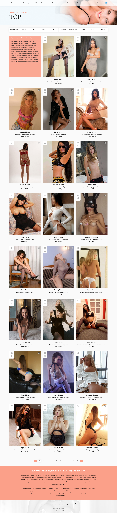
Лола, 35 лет (25, 237)
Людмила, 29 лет (92, 448)
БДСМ (36, 3)
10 (77, 461)
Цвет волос (63, 29)
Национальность (73, 29)
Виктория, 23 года (91, 237)
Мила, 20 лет (25, 395)
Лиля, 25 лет (91, 132)
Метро (92, 29)
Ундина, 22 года (58, 185)
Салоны (54, 3)
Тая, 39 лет (25, 290)
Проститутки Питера (58, 510)
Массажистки (45, 3)
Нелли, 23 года (92, 290)
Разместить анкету (82, 3)
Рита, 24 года (91, 342)
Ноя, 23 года (58, 395)
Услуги (83, 29)
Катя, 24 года (25, 342)
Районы (103, 29)
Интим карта (70, 3)
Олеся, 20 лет (58, 132)
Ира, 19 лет (92, 185)
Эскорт (61, 3)
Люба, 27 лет (91, 79)
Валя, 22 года (58, 237)
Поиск (92, 3)
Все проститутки (15, 3)
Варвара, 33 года (92, 395)
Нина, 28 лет (58, 448)
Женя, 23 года (25, 185)
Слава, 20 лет (58, 342)
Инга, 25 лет (58, 79)
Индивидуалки (27, 3)
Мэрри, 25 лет (58, 290)
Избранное (100, 3)
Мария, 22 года (25, 132)
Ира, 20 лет (25, 448)
